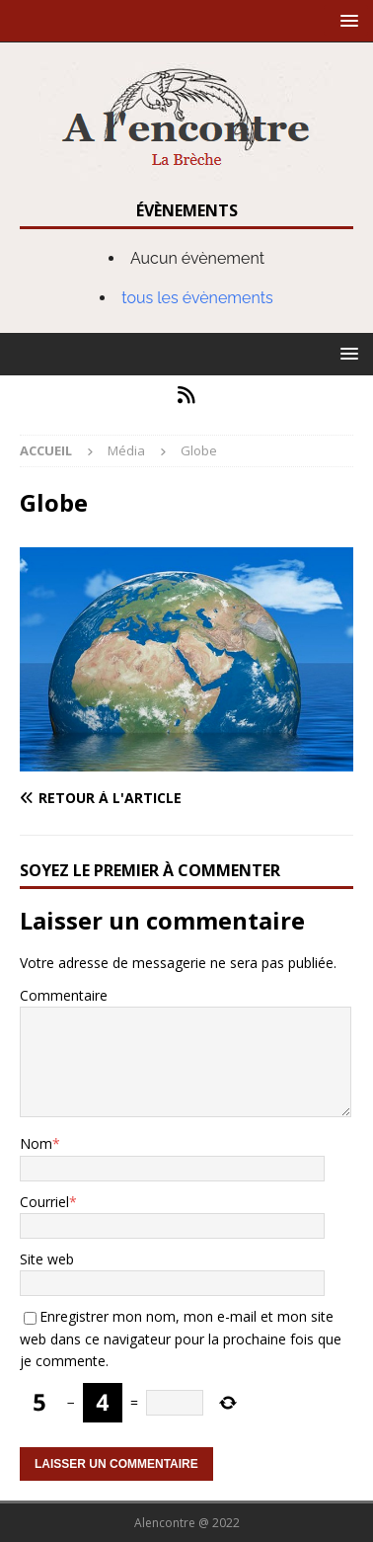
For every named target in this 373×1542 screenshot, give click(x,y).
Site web (47, 1259)
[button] (346, 20)
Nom (36, 1143)
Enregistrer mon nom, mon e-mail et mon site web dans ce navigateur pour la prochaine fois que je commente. (180, 1338)
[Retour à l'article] (186, 798)
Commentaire (64, 995)
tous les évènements (197, 297)
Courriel (44, 1201)
